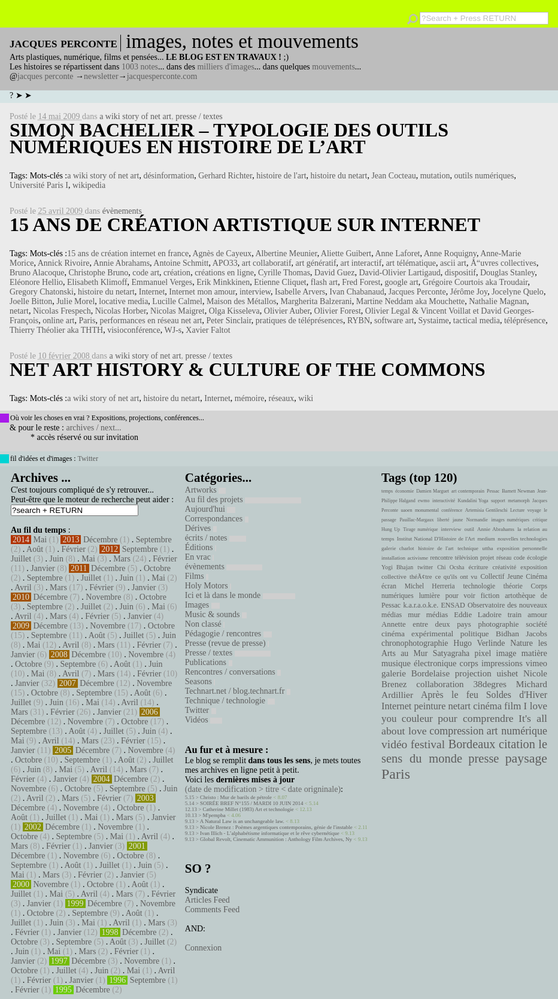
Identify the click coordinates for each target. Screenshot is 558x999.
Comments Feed (212, 909)
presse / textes (199, 116)
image (506, 653)
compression (456, 731)
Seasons (200, 681)
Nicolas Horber (120, 310)
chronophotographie (414, 643)
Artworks (205, 489)
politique (474, 633)
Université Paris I (39, 185)
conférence (451, 510)
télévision (466, 557)
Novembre (103, 597)
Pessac (493, 491)
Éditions (200, 547)
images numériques (510, 520)
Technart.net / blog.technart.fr (237, 691)
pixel (483, 653)
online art (58, 320)
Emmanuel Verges (161, 282)
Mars (122, 558)
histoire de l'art (281, 175)
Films (196, 576)
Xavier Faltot (208, 330)
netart (19, 310)
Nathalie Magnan (498, 301)
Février (73, 549)
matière (534, 653)
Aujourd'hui (210, 509)
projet (487, 557)
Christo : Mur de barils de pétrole (236, 797)
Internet (152, 291)
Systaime (433, 320)
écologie (537, 557)
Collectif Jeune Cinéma (513, 576)
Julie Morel (75, 301)
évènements (122, 211)
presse (483, 758)
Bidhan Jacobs (521, 633)
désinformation (168, 175)
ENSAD (453, 605)
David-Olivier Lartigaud (399, 272)
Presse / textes (228, 652)
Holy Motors (208, 585)
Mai (40, 539)
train (515, 615)
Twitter (87, 458)
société (536, 624)
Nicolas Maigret (177, 310)
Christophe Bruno (98, 272)
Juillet (21, 558)
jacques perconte (45, 76)
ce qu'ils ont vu (456, 576)
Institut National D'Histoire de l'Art (436, 539)
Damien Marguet (432, 491)
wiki (305, 398)
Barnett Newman (518, 491)
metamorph (518, 500)
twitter (425, 567)
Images (202, 604)
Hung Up (390, 529)
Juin (56, 558)
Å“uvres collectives (503, 263)
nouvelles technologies (522, 539)
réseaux (282, 398)
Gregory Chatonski (42, 291)
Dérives (201, 528)
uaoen (406, 510)
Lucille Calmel (177, 301)
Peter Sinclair (229, 320)
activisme (418, 558)
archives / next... (93, 427)
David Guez (334, 272)
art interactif (361, 263)
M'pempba (214, 815)
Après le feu (449, 695)
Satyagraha (451, 653)
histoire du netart (339, 175)
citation (517, 744)
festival (428, 744)
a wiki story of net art (135, 116)
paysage (526, 758)
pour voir (460, 595)
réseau (503, 557)
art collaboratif (267, 263)
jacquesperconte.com (162, 76)
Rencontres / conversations (233, 671)
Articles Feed (207, 899)
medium (486, 539)
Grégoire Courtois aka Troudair (475, 282)
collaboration (439, 684)
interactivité (443, 500)
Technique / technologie (230, 700)
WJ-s (173, 330)
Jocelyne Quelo (518, 291)
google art (401, 282)
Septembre (154, 539)
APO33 (225, 263)
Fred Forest (361, 282)
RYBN (358, 320)
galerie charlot (397, 548)
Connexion (203, 947)
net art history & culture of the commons (248, 369)
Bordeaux (472, 744)
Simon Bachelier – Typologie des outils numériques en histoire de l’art (229, 138)
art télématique (411, 263)
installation (393, 558)
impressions (502, 663)
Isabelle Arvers (300, 291)
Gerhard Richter (225, 175)
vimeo (536, 663)
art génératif (316, 263)
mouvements (333, 66)
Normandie (477, 520)
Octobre (157, 568)
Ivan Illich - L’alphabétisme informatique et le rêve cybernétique (269, 833)
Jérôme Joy (468, 291)
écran (388, 586)
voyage (534, 510)
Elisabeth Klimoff (97, 282)
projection (473, 673)
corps (469, 663)
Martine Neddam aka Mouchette (410, 301)
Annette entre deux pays (426, 624)
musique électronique (418, 663)
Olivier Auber (287, 310)
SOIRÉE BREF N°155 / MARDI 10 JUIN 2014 (251, 803)
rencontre (441, 557)
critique (540, 520)
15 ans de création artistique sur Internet (245, 224)
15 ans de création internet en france (128, 253)
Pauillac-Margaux (416, 520)
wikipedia (88, 185)
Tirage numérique (420, 529)
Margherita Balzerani (316, 301)
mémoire (250, 398)
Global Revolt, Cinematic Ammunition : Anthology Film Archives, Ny (276, 839)
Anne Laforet (397, 253)
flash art (324, 282)
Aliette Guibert (346, 253)
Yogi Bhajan (397, 567)
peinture (429, 706)
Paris (86, 320)
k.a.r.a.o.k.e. (420, 605)
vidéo (394, 744)
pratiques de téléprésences (299, 320)
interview (255, 291)
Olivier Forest (337, 310)
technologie (479, 586)
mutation (435, 175)
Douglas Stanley (507, 272)
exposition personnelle (522, 548)
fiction (490, 595)
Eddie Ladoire (478, 615)
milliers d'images (225, 66)
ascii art (453, 263)
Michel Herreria (430, 586)
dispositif (460, 272)
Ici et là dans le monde (240, 595)
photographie (498, 624)
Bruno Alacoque (37, 272)
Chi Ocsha (450, 567)
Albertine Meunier (286, 253)
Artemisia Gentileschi (486, 510)
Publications (208, 662)
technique (467, 548)
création (176, 272)
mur (414, 615)
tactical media (476, 320)
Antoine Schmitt (180, 263)
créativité (504, 566)
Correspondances (216, 518)
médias (437, 615)
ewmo (424, 500)
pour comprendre (476, 718)
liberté (443, 520)
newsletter (101, 76)
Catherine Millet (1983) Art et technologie (248, 809)
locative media (123, 301)
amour (537, 615)
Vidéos (203, 719)
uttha (488, 548)
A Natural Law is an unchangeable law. (242, 821)
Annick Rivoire (64, 263)
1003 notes (140, 66)
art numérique (517, 731)
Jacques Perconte (417, 291)
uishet (507, 673)
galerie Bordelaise (415, 673)
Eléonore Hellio (36, 282)
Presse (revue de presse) (227, 643)
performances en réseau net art (150, 320)
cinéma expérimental (417, 633)
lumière (429, 595)
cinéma (487, 706)
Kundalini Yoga (473, 500)
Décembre (100, 539)
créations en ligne (224, 272)
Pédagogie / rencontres (228, 633)
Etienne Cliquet (280, 282)
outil (469, 529)
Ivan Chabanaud (356, 291)
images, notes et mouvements (242, 41)
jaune (458, 520)
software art (394, 320)
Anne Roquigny (450, 253)
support (498, 500)
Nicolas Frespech (62, 310)
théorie (513, 586)
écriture (479, 566)
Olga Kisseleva (234, 310)
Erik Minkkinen (223, 282)
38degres (490, 684)
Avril (23, 587)
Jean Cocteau (393, 175)
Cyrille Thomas (284, 272)
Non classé (205, 624)
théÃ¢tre (421, 576)
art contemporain (467, 491)
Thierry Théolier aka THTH (56, 330)
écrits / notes (215, 537)
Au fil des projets (243, 499)
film (512, 706)
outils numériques (484, 175)
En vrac (199, 556)
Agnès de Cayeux (221, 253)
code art (145, 272)
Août (34, 549)
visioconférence (133, 330)
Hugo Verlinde (479, 643)
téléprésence (524, 320)
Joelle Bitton (31, 301)
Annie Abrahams (121, 263)
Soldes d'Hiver (516, 695)
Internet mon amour (202, 291)
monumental (427, 510)
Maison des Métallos (242, 301)
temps (387, 491)
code (519, 557)
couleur (417, 718)
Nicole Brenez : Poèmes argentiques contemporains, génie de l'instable (276, 827)
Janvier (42, 568)
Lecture (517, 510)
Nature (521, 643)
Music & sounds (216, 614)
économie (404, 491)
